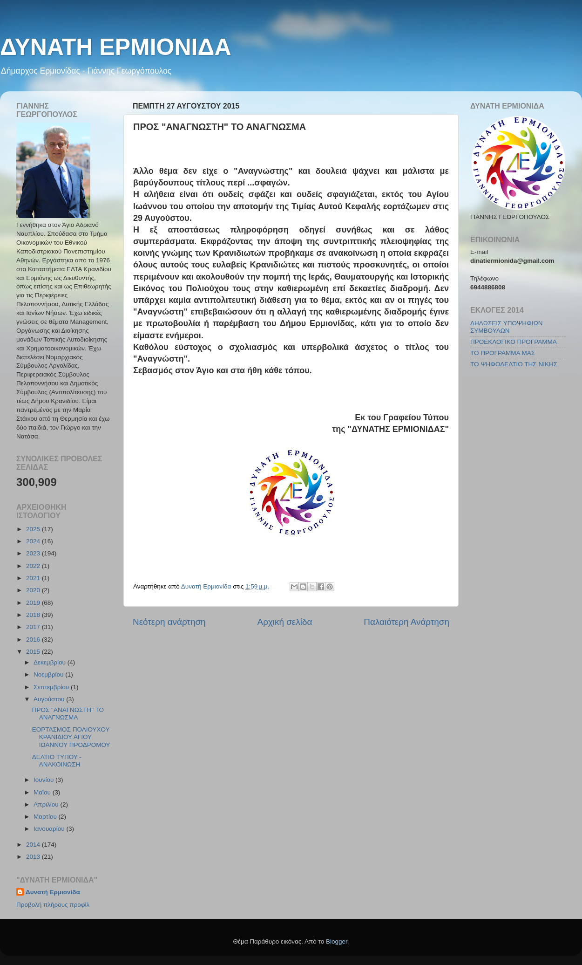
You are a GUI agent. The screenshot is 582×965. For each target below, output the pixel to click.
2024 (34, 541)
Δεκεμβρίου (51, 662)
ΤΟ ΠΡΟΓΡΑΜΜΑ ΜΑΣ (502, 352)
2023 (34, 553)
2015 (34, 651)
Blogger (336, 941)
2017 (34, 626)
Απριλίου (47, 804)
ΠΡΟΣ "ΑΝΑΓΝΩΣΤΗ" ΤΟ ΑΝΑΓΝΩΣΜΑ (68, 713)
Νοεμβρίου (49, 674)
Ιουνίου (44, 779)
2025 (34, 529)
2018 (34, 614)
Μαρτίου (46, 816)
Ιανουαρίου (50, 828)
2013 (34, 856)
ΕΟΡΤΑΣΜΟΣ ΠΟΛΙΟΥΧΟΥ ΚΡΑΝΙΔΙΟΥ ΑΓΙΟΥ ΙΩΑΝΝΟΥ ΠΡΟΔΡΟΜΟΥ (71, 737)
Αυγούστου (50, 699)
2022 (34, 565)
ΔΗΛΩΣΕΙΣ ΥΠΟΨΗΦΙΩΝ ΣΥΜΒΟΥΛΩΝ (506, 327)
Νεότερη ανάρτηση (169, 622)
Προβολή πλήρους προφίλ (52, 904)
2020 (34, 590)
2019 (34, 602)
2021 (34, 578)
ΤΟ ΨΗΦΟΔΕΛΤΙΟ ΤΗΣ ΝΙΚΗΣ (513, 364)
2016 (34, 639)
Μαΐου (43, 792)
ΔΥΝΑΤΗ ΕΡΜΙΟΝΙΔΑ (115, 47)
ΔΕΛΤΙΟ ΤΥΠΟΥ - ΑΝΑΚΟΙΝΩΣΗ (56, 760)
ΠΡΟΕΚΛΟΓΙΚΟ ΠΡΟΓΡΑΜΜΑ (513, 341)
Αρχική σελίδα (284, 622)
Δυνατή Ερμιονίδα (53, 892)
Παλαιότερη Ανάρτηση (406, 622)
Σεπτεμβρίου (52, 687)
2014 (34, 844)
